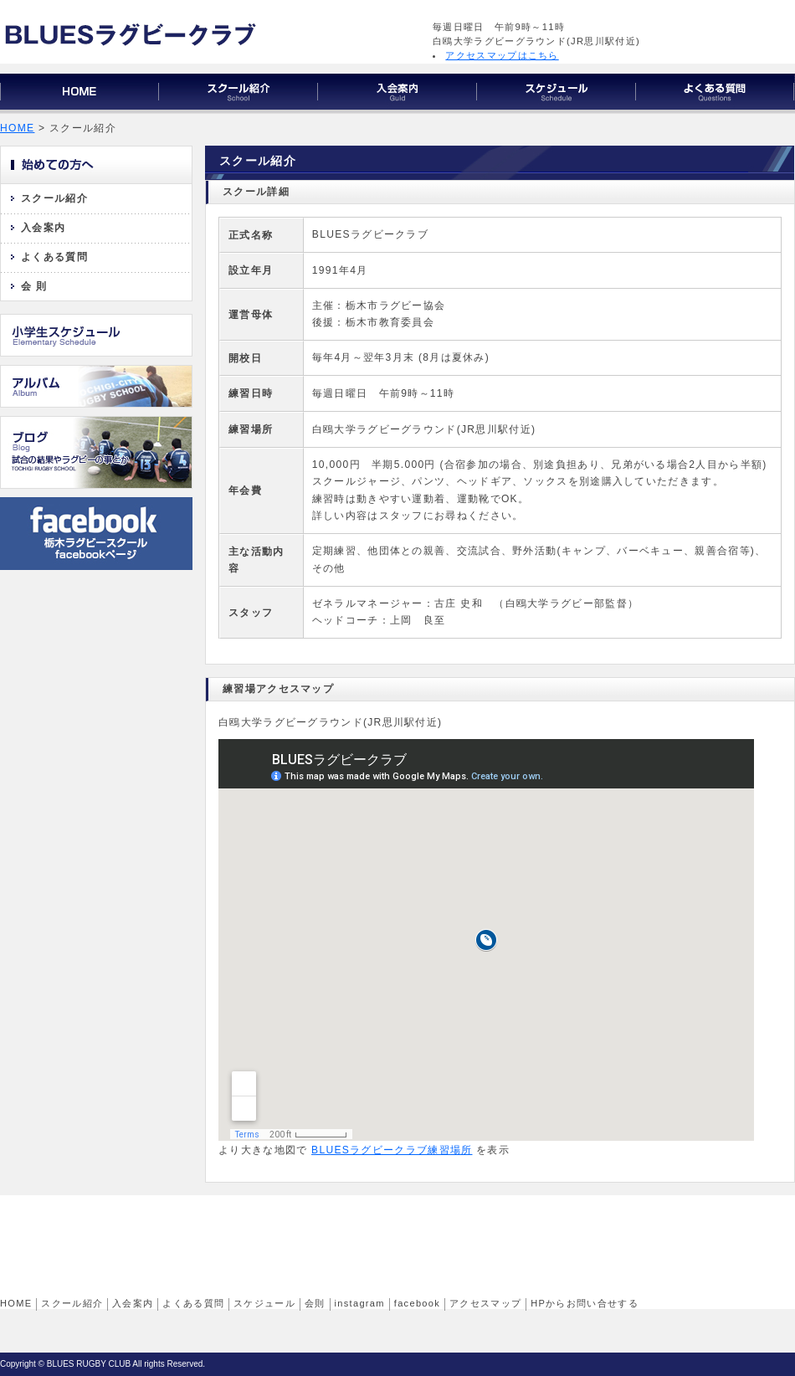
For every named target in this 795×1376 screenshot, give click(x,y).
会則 (315, 1303)
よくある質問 (54, 257)
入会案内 (43, 228)
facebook (417, 1303)
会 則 (34, 286)
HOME (17, 128)
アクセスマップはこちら (501, 55)
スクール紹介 (54, 198)
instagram (360, 1303)
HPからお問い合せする (585, 1303)
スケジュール (264, 1303)
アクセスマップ (485, 1303)
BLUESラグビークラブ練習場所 (391, 1150)
